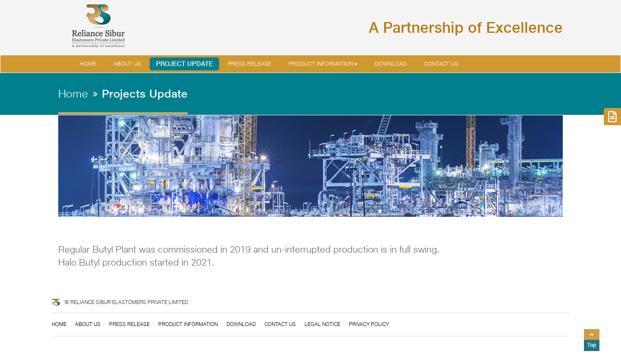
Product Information (323, 63)
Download (391, 63)
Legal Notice (322, 324)
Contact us (280, 324)
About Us (87, 324)
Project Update (184, 63)
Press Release (249, 63)
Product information (188, 324)
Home (88, 63)
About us (127, 63)
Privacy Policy (369, 324)
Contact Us (441, 63)
